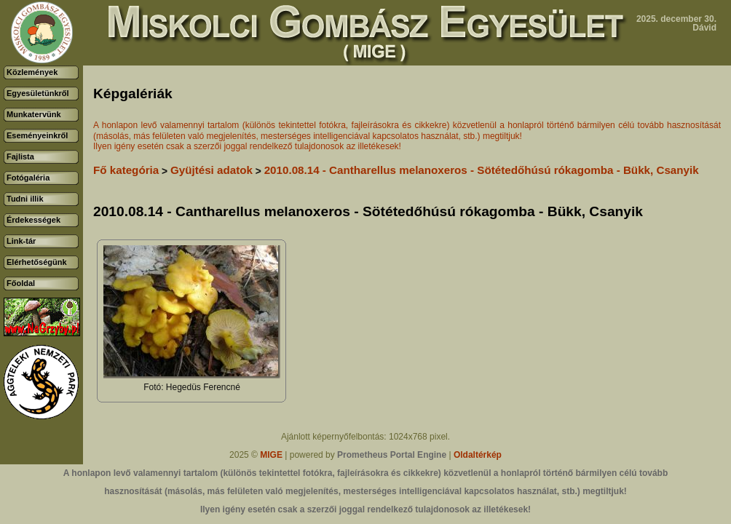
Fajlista (20, 156)
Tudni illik (25, 198)
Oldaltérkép (478, 455)
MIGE (271, 455)
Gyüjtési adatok (211, 170)
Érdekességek (33, 219)
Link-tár (21, 241)
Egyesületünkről (38, 93)
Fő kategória (126, 170)
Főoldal (21, 283)
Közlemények (32, 72)
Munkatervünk (34, 114)
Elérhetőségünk (37, 262)
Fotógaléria (28, 177)
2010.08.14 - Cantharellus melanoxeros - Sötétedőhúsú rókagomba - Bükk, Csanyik (481, 170)
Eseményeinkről (37, 135)
